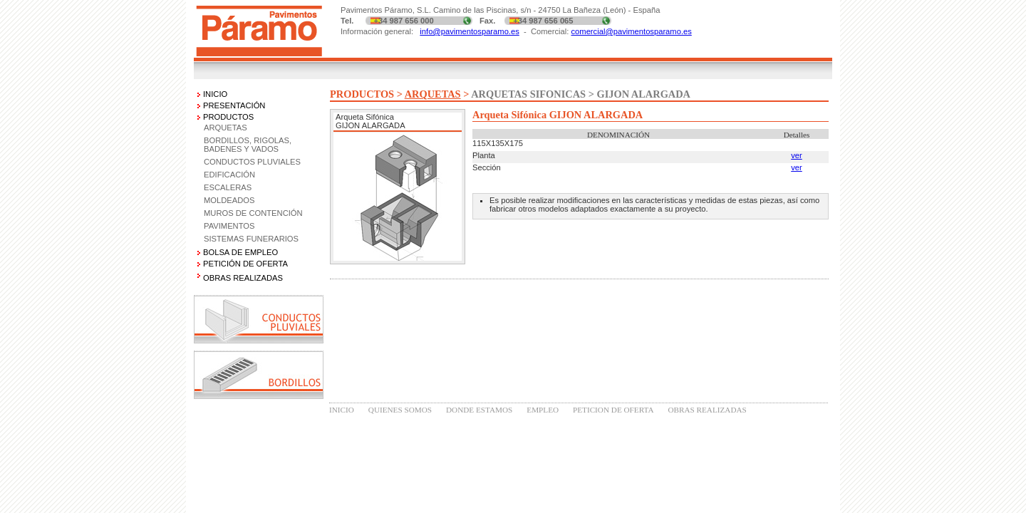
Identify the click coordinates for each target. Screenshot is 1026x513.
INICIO (215, 94)
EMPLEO (543, 409)
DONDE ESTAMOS (479, 409)
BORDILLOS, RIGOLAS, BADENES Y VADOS (247, 144)
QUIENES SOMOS (400, 409)
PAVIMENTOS (229, 226)
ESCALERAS (228, 187)
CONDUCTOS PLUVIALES (252, 161)
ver (796, 155)
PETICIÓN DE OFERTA (245, 263)
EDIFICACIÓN (229, 174)
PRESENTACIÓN (234, 105)
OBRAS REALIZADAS (707, 409)
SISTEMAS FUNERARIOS (251, 238)
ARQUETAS (225, 127)
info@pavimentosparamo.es (469, 31)
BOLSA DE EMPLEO (240, 252)
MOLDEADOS (229, 200)
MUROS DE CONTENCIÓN (253, 213)
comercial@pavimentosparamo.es (631, 31)
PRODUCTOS (228, 117)
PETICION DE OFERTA (613, 409)
